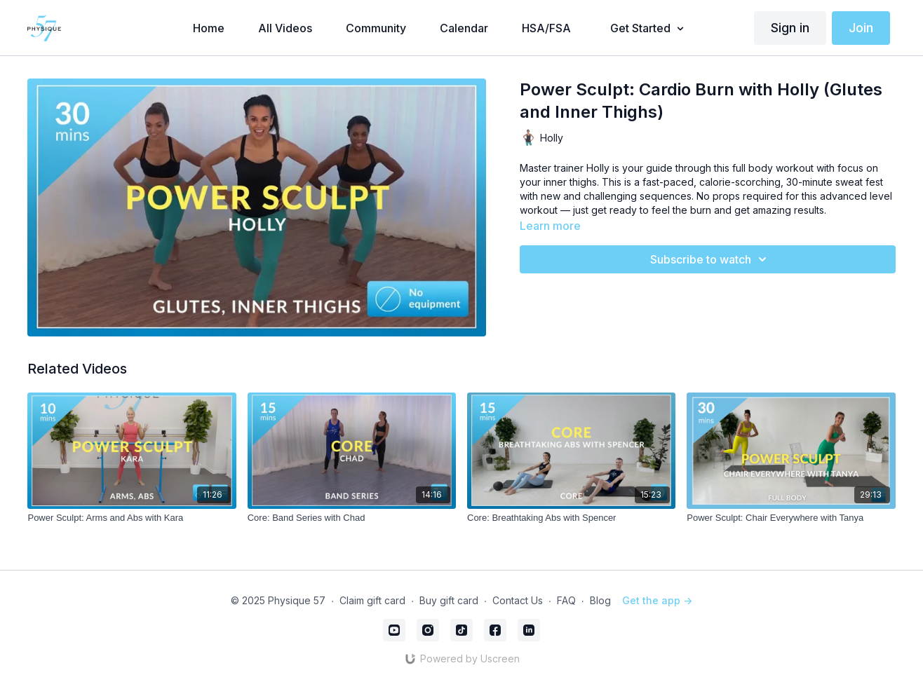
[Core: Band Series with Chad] (352, 518)
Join (861, 27)
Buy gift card (448, 600)
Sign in (790, 27)
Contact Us (517, 600)
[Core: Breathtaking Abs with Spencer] (571, 518)
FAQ (566, 600)
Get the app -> (657, 600)
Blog (600, 600)
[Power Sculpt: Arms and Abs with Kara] (131, 518)
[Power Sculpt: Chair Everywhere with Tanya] (791, 518)
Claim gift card (372, 600)
